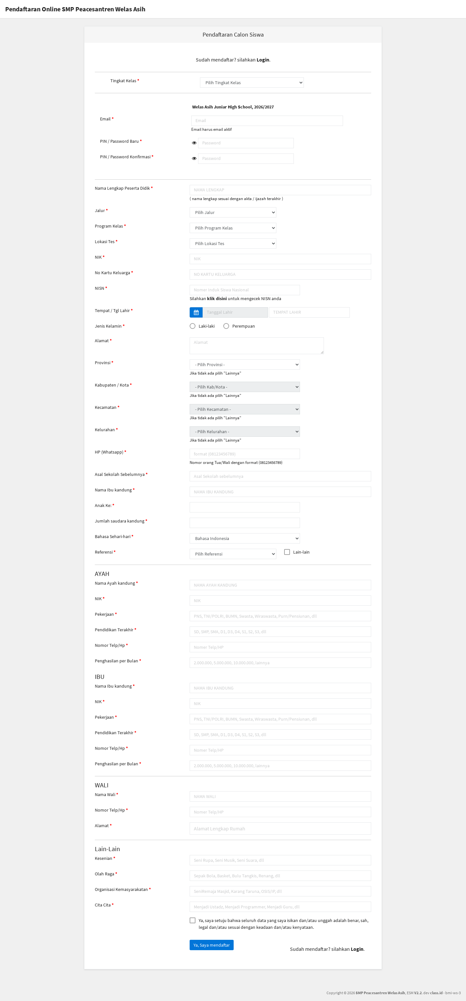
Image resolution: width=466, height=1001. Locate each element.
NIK (98, 257)
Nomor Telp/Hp (110, 645)
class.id (436, 992)
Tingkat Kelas (123, 81)
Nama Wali (105, 794)
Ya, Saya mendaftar (212, 945)
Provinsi (102, 363)
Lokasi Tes (105, 241)
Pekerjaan (104, 614)
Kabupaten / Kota (112, 385)
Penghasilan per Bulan (116, 661)
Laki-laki (203, 326)
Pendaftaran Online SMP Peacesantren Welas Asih (75, 9)
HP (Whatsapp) (109, 452)
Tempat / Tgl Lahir (112, 310)
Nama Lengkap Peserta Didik (122, 188)
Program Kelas (109, 226)
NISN (99, 288)
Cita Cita (103, 905)
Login (263, 59)
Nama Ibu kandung (113, 490)
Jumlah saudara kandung (119, 521)
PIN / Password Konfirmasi (125, 157)
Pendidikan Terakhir (114, 630)
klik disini (217, 298)
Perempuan (240, 326)
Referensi (104, 552)
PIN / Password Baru (119, 141)
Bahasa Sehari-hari (112, 536)
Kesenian (103, 858)
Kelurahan (105, 430)
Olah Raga (104, 874)
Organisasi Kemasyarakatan (121, 889)
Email (105, 119)
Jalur (100, 210)
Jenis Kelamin (108, 326)
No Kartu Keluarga (112, 273)
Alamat (102, 340)
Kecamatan (105, 407)
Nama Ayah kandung (115, 583)
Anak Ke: (103, 505)
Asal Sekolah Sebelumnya (120, 474)
